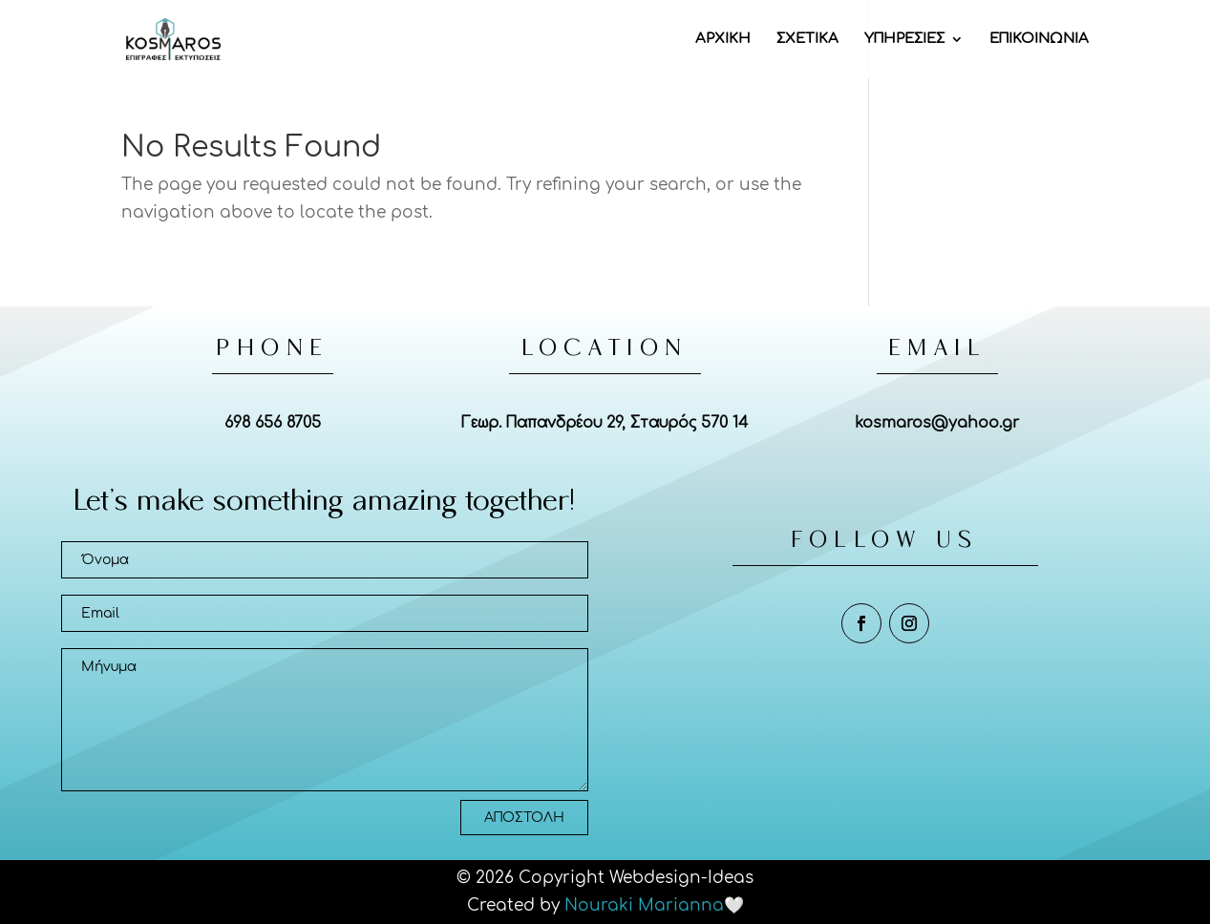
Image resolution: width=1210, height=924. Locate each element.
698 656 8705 (272, 422)
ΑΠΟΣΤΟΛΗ (524, 817)
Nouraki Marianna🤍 (654, 905)
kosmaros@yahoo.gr (937, 422)
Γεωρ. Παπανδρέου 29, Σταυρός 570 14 (604, 422)
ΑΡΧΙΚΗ (723, 39)
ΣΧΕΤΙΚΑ (807, 39)
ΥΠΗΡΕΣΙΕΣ (904, 39)
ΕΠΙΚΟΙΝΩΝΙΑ (1039, 39)
